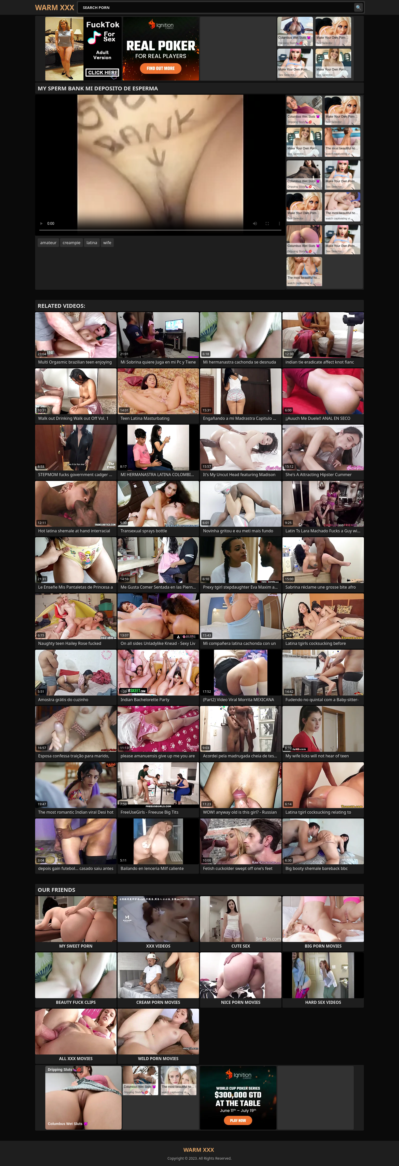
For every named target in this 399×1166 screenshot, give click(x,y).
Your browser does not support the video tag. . (160, 165)
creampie (71, 242)
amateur (48, 242)
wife (107, 242)
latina (92, 242)
